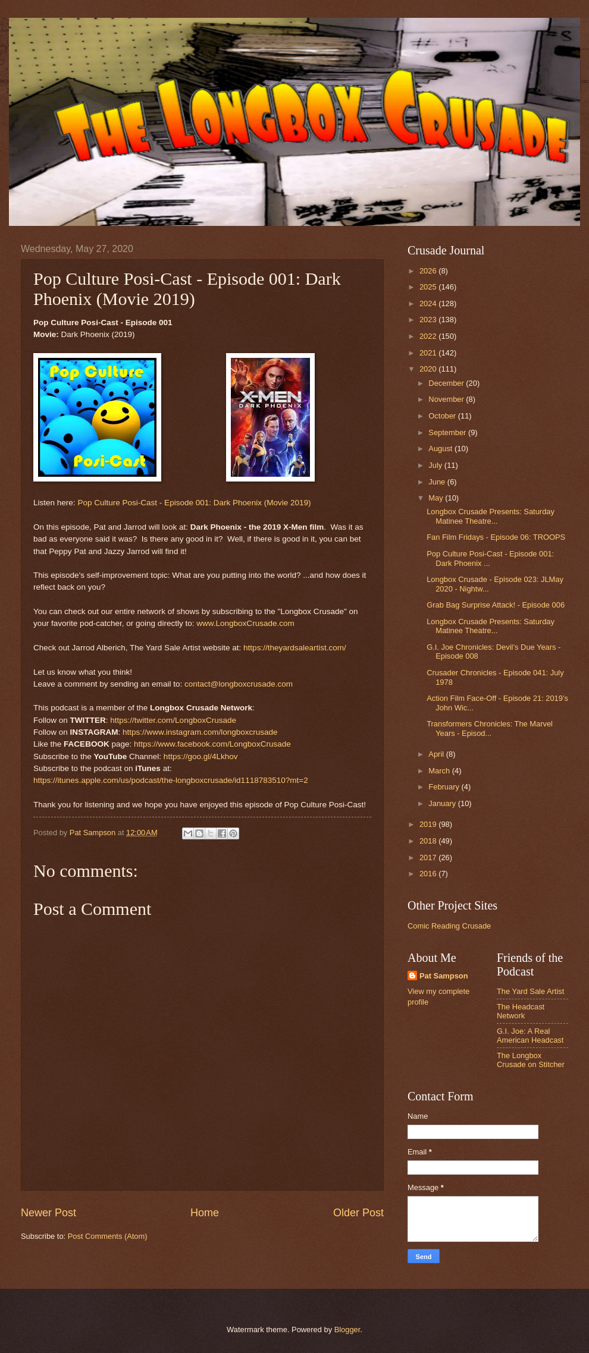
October (443, 415)
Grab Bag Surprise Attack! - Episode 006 (496, 604)
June (437, 481)
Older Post (358, 1213)
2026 (428, 270)
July (436, 465)
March (440, 770)
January (443, 803)
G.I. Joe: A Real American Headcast (530, 1035)
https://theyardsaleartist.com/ (294, 647)
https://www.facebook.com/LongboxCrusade (212, 744)
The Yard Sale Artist (530, 991)
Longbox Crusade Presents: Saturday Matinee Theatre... (490, 516)
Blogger (347, 1329)
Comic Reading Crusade (449, 925)
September (448, 432)
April (437, 754)
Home (204, 1213)
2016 (428, 873)
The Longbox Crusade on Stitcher (531, 1060)
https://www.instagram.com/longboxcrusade (200, 732)
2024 (428, 303)
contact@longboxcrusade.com (238, 683)
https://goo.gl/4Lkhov (201, 756)
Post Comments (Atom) (108, 1236)
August (441, 448)
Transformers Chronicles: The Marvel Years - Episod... (490, 728)
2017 (428, 857)
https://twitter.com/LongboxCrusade (173, 720)
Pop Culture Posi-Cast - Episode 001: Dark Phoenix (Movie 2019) (194, 502)
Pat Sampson (443, 975)
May (436, 497)
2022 (428, 336)
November (447, 399)
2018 (428, 840)
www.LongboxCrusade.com (245, 623)
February (444, 786)
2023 (428, 319)
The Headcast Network (520, 1011)
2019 (428, 824)
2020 (428, 368)
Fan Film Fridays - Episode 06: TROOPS (496, 537)
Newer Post (48, 1213)
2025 (428, 286)
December (447, 383)
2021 (428, 352)
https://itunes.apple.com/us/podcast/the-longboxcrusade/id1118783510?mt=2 (170, 780)
